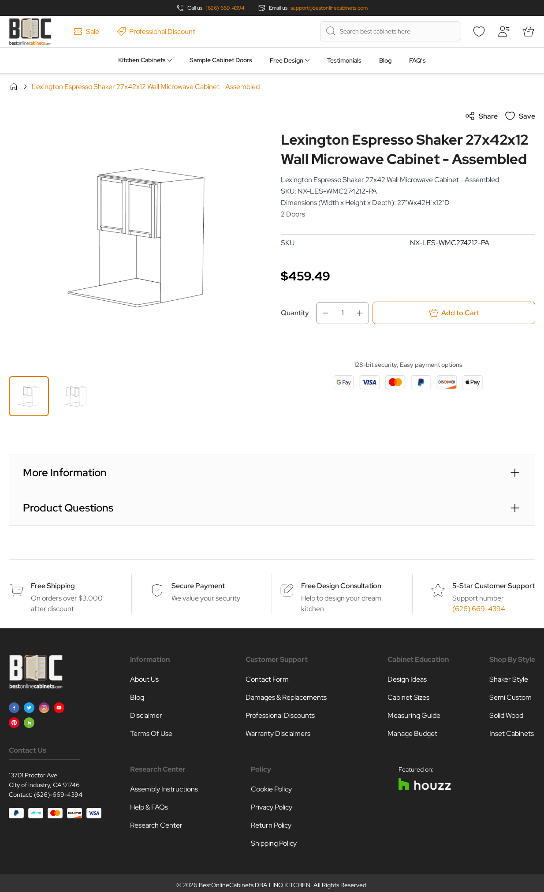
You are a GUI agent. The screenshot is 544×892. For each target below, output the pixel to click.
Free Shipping (53, 585)
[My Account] (503, 31)
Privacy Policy (271, 807)
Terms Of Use (151, 733)
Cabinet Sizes (408, 697)
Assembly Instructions (164, 789)
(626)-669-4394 (58, 795)
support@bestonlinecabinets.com (329, 7)
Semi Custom (510, 697)
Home (14, 86)
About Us (144, 679)
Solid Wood (506, 715)
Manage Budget (412, 733)
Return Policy (271, 825)
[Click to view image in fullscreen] (136, 238)
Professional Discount (156, 31)
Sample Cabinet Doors (221, 60)
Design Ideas (407, 679)
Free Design (286, 60)
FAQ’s (417, 60)
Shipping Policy (274, 843)
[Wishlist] (479, 31)
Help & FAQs (149, 807)
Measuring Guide (414, 715)
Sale (86, 31)
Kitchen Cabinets (142, 60)
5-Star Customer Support (493, 585)
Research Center (156, 825)
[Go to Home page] (30, 31)
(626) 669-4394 (224, 7)
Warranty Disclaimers (278, 733)
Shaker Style (508, 679)
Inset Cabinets (511, 733)
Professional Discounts (280, 715)
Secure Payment (198, 585)
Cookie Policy (271, 789)
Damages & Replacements (286, 697)
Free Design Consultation (341, 585)
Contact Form (267, 679)
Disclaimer (146, 715)
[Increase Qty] (362, 313)
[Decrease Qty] (322, 313)
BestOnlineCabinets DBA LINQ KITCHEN (254, 885)
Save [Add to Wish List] (520, 116)
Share (481, 116)
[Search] (330, 31)
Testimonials (344, 60)
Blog (385, 60)
